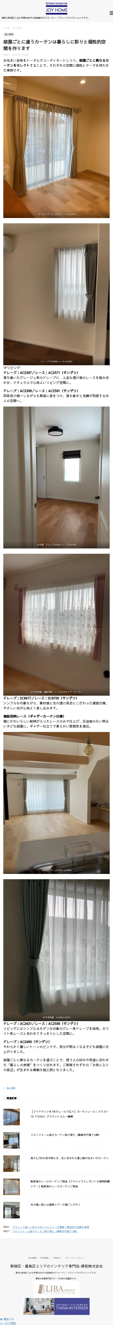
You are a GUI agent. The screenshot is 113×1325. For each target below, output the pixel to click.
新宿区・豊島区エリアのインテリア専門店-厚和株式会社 (56, 1266)
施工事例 (11, 1088)
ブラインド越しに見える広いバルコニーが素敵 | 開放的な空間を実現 (50, 1227)
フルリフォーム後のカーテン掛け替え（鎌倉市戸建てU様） (66, 1135)
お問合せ (57, 1258)
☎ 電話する (7, 1319)
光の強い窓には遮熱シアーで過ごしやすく (56, 1204)
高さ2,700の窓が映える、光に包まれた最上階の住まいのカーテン (70, 1158)
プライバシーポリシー (75, 1258)
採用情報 (44, 1258)
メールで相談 (8, 1323)
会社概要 (32, 1258)
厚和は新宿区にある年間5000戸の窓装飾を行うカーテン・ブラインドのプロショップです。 (56, 1272)
